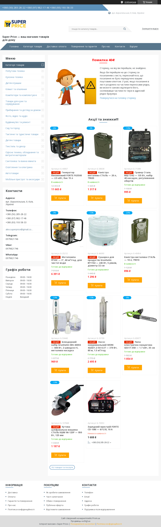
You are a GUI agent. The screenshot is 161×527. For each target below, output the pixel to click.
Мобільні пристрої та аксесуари (23, 179)
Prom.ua (96, 518)
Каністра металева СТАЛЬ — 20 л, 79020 (102, 175)
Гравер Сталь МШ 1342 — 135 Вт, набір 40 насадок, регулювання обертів (139, 176)
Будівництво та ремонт (18, 122)
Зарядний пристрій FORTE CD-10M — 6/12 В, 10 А (103, 428)
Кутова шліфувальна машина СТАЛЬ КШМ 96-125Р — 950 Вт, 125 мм (66, 431)
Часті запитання (54, 496)
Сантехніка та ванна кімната (21, 161)
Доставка (12, 492)
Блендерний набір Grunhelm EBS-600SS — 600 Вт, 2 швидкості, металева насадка (66, 346)
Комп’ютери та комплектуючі (21, 95)
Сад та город (12, 128)
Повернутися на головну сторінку (118, 97)
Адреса (88, 501)
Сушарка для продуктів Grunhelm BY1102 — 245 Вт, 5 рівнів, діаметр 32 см (102, 261)
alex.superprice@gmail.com (19, 229)
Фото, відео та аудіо (17, 116)
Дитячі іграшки (13, 83)
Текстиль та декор (15, 146)
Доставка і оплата (56, 46)
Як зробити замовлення (58, 492)
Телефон (88, 492)
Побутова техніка (15, 70)
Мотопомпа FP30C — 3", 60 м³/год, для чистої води (66, 260)
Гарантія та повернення (20, 501)
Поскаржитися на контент (83, 524)
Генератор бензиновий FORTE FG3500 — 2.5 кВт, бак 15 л (66, 175)
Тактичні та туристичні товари (22, 134)
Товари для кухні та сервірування (16, 103)
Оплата (11, 496)
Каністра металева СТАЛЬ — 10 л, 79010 (139, 258)
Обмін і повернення (56, 501)
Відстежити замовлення (58, 509)
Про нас (106, 46)
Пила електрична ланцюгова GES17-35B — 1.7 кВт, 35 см (139, 344)
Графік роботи (91, 505)
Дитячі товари (13, 140)
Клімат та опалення (16, 89)
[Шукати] (124, 29)
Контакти (120, 46)
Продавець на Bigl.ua (80, 521)
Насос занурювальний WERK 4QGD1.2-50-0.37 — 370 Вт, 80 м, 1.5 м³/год (102, 346)
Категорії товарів (32, 46)
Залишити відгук (150, 29)
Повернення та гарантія (84, 46)
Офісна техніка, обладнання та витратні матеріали (22, 154)
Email (86, 496)
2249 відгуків (130, 2)
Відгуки (133, 46)
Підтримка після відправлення (99, 509)
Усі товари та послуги (62, 467)
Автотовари (12, 173)
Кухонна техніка (14, 77)
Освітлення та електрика (19, 167)
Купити (62, 198)
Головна (14, 46)
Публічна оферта (54, 505)
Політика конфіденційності (21, 509)
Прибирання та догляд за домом (23, 110)
